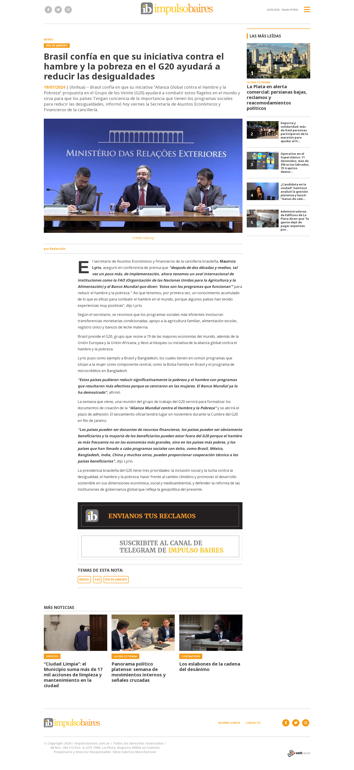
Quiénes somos (229, 722)
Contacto (253, 722)
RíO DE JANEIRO (116, 579)
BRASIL (84, 579)
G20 (97, 579)
